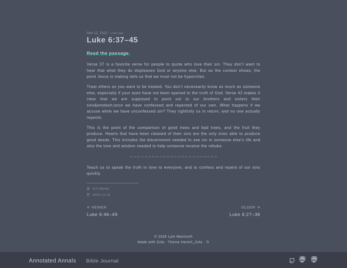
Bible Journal (102, 260)
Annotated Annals (52, 260)
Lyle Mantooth (180, 236)
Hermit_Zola (191, 242)
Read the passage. (108, 53)
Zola (160, 242)
